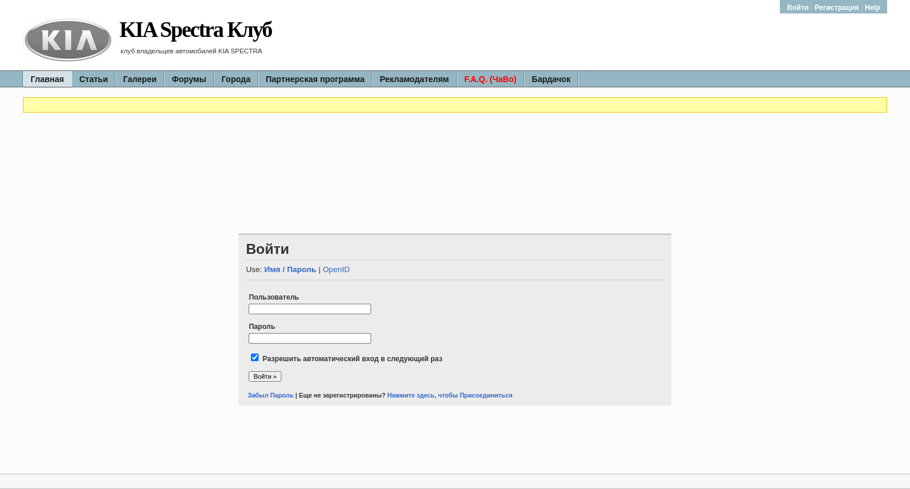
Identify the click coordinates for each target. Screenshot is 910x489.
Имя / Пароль (290, 269)
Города (236, 79)
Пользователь (274, 297)
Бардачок (551, 79)
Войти (798, 8)
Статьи (93, 79)
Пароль (262, 326)
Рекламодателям (414, 79)
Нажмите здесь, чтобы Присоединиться (449, 395)
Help (872, 8)
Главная (47, 79)
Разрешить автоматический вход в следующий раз (353, 359)
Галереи (140, 79)
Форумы (189, 79)
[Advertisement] (455, 148)
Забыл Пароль (270, 395)
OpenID (335, 269)
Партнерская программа (315, 79)
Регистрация (836, 8)
